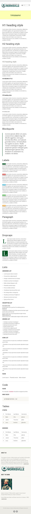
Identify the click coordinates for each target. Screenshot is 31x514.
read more (26, 463)
